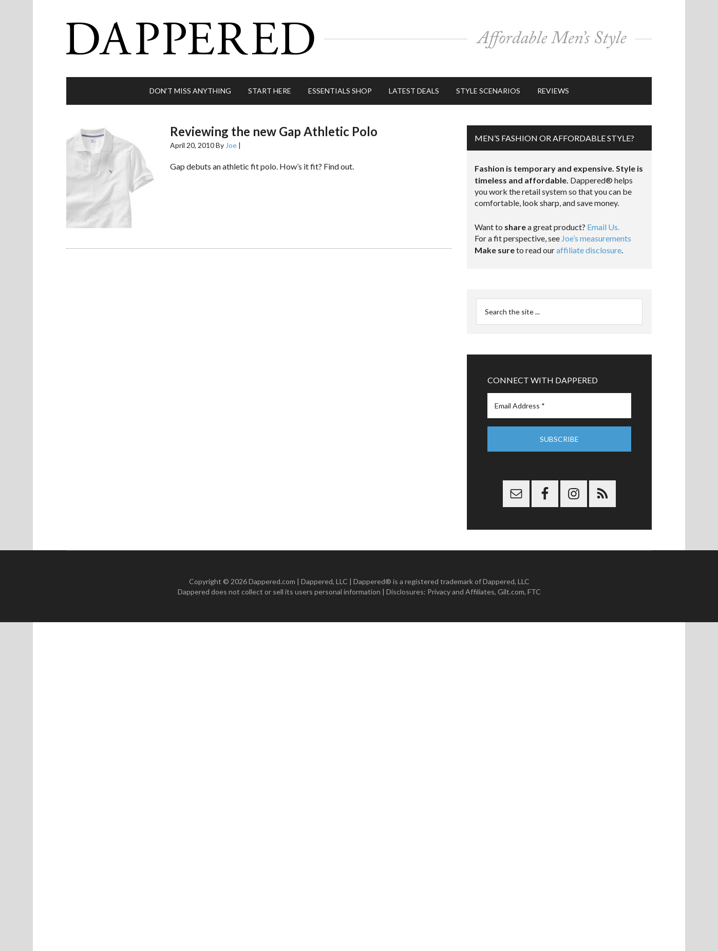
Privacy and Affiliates (461, 591)
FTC (534, 591)
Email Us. (603, 227)
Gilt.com (511, 591)
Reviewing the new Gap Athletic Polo (273, 131)
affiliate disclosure (588, 250)
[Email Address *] (559, 405)
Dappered (359, 38)
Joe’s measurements (596, 238)
